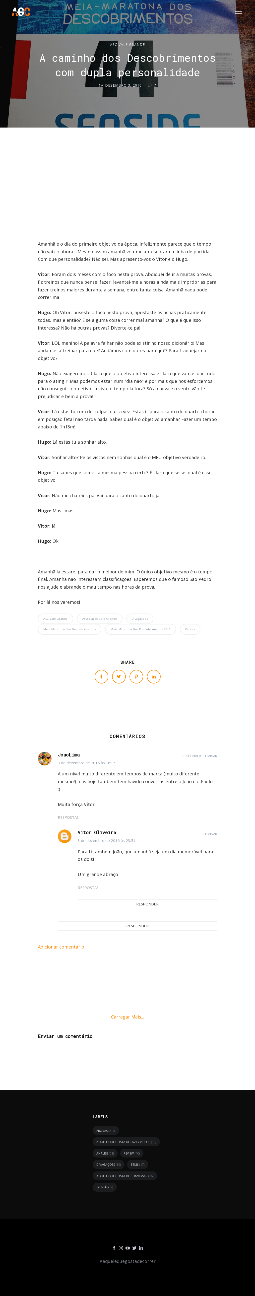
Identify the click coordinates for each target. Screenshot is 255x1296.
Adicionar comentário (61, 947)
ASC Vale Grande (127, 44)
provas (190, 629)
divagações (140, 618)
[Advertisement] (127, 196)
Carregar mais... (127, 1017)
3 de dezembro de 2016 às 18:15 (87, 762)
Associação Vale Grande (99, 618)
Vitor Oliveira (97, 832)
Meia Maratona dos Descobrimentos (69, 629)
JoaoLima (69, 755)
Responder (192, 756)
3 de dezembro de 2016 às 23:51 (106, 840)
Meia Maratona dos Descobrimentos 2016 (141, 629)
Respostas (68, 817)
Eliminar (210, 756)
